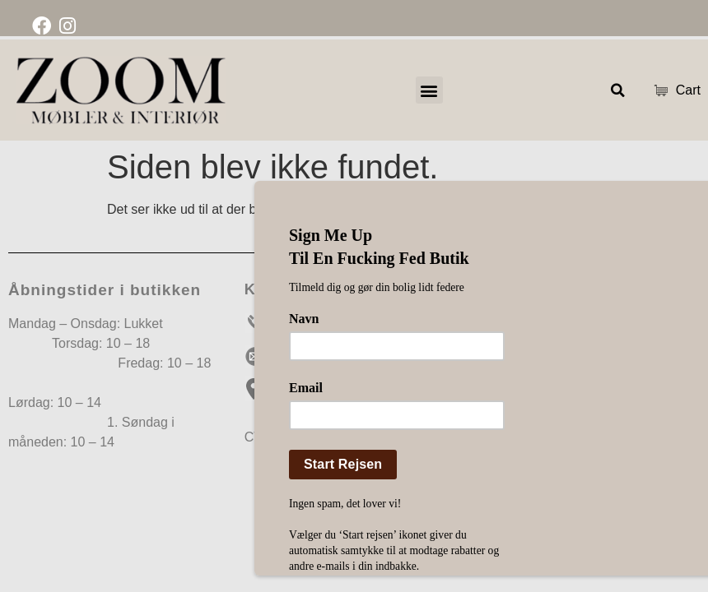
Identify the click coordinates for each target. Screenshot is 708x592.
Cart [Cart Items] (673, 90)
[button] (429, 90)
